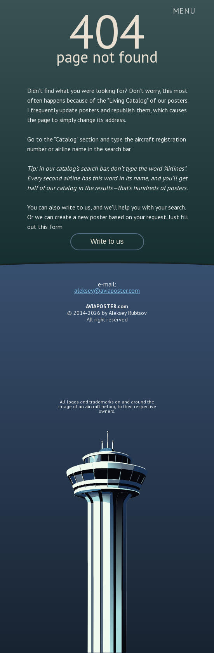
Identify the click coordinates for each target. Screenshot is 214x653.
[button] (107, 241)
